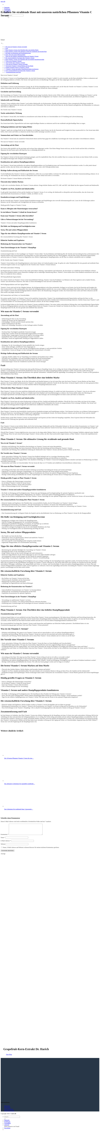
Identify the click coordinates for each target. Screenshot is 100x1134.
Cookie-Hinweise (8, 1111)
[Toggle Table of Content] (2, 43)
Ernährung (7, 9)
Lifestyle (6, 1127)
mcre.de (3, 1)
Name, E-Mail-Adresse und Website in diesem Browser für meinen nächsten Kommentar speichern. (31, 849)
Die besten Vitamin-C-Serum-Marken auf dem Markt (19, 66)
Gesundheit (7, 1125)
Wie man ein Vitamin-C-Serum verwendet (16, 46)
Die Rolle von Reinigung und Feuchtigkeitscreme (18, 53)
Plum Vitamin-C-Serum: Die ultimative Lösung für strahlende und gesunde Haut (26, 51)
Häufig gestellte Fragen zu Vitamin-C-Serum (17, 67)
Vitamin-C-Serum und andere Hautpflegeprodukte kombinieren (22, 69)
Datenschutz (7, 1109)
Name (3, 839)
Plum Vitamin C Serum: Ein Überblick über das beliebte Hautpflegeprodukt (24, 59)
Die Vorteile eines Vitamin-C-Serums (15, 62)
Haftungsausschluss (9, 1112)
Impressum (7, 1108)
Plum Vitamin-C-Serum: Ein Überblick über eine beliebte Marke (22, 50)
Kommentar (4, 836)
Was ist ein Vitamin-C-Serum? (14, 61)
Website (3, 846)
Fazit (6, 48)
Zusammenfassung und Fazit (13, 72)
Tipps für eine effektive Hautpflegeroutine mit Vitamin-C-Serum (21, 56)
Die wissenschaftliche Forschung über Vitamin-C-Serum (19, 58)
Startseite (7, 7)
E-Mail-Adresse (6, 843)
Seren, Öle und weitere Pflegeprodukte (15, 54)
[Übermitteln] (8, 17)
